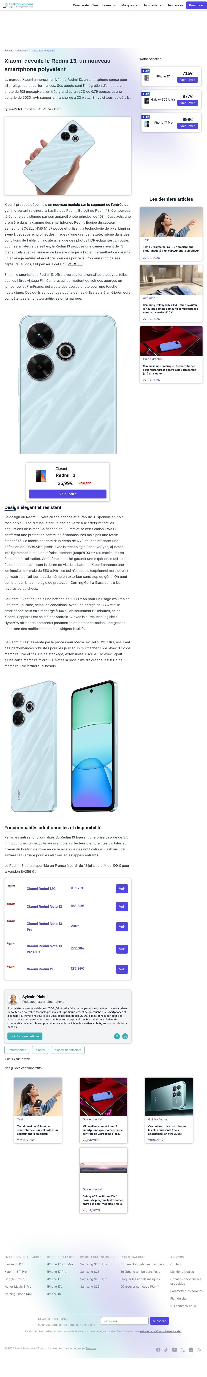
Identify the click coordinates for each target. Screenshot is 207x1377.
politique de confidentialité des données (160, 1331)
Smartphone (21, 50)
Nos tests (153, 5)
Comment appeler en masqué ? (142, 1264)
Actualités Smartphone (43, 50)
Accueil (8, 50)
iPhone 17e (54, 1286)
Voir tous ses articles (24, 1036)
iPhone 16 (54, 1294)
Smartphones (17, 1050)
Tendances (175, 5)
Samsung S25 (90, 1286)
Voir (122, 889)
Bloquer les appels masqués (140, 1279)
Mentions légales (182, 1271)
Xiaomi (40, 1050)
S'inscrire (159, 1321)
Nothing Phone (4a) (18, 1294)
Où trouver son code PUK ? (139, 1286)
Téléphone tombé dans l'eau (140, 1271)
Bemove (91, 1348)
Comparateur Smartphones (94, 5)
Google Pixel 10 (15, 1279)
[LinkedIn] (125, 1036)
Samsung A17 (13, 1264)
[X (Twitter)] (117, 1036)
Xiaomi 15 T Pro (15, 1271)
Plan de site (178, 1298)
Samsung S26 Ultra (93, 1264)
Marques (129, 5)
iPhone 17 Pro (56, 1271)
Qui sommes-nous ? (184, 1306)
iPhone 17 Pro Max (60, 1264)
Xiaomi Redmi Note (67, 1050)
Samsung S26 (90, 1271)
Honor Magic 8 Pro (17, 1286)
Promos (196, 5)
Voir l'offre (68, 494)
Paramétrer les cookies (186, 1291)
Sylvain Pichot (13, 109)
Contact (175, 1264)
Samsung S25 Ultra (93, 1279)
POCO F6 (75, 264)
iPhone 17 (54, 1279)
